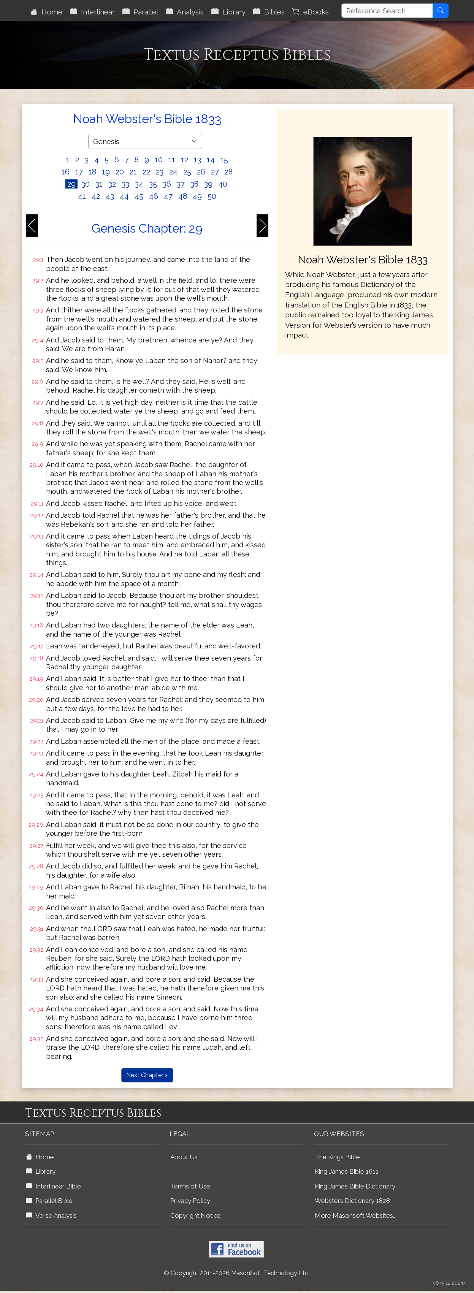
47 (168, 196)
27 (215, 171)
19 (106, 171)
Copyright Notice (195, 1215)
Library (228, 12)
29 (71, 184)
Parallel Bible (49, 1200)
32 (112, 184)
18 (92, 171)
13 (197, 159)
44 (124, 196)
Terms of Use (190, 1186)
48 (182, 196)
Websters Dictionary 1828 (352, 1200)
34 (139, 184)
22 (146, 171)
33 (125, 184)
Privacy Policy (190, 1200)
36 (167, 184)
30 (85, 184)
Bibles (269, 12)
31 (99, 184)
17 (79, 171)
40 (222, 184)
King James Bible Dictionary (355, 1186)
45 (139, 196)
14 (211, 159)
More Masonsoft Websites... (355, 1215)
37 (181, 184)
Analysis (185, 12)
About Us (184, 1157)
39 (208, 184)
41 (82, 196)
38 (194, 184)
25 (187, 171)
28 (229, 171)
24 (173, 171)
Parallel (140, 12)
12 (184, 159)
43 (110, 196)
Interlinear (92, 12)
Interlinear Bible (53, 1186)
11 (171, 159)
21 (133, 171)
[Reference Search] (387, 10)
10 (159, 159)
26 (201, 171)
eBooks (310, 12)
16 (65, 171)
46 (153, 196)
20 (120, 171)
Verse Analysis (51, 1215)
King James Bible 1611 (347, 1171)
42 (96, 196)
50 (212, 196)
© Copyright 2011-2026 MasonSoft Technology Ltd (236, 1273)
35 (153, 184)
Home (46, 12)
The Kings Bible (337, 1157)
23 (159, 171)
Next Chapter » (147, 1075)
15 (224, 159)
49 (197, 196)
